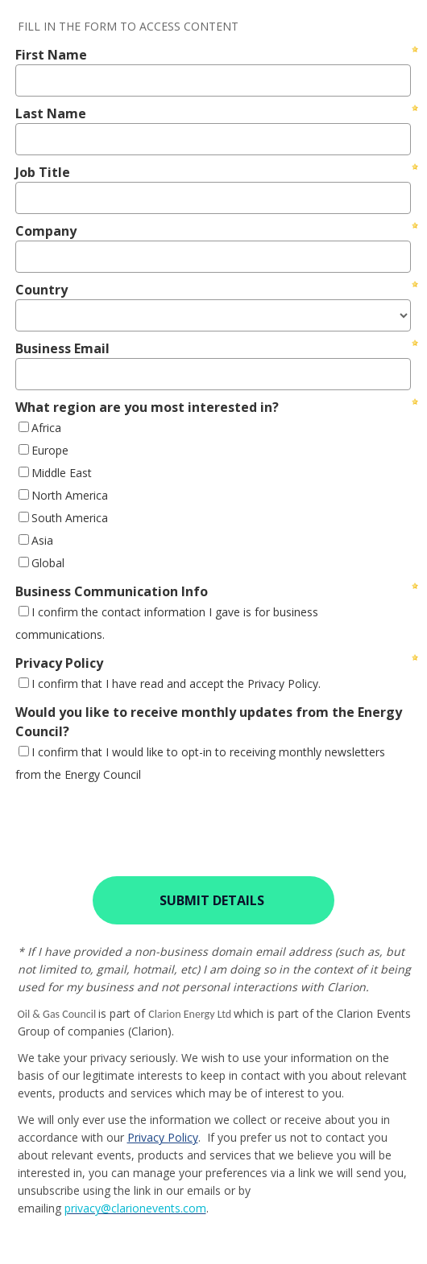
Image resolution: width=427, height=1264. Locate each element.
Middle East (61, 472)
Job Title (42, 172)
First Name (51, 55)
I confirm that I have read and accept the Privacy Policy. (176, 683)
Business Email (62, 348)
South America (69, 517)
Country (41, 290)
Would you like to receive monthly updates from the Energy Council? (208, 721)
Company (46, 231)
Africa (46, 427)
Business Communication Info (111, 591)
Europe (49, 450)
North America (69, 495)
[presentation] (134, 819)
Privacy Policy (59, 663)
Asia (42, 540)
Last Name (50, 113)
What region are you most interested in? (147, 407)
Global (47, 562)
